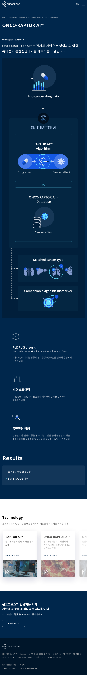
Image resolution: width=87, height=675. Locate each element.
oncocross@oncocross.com (50, 657)
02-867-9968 (27, 657)
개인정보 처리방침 (9, 665)
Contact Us (13, 623)
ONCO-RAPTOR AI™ (52, 17)
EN (77, 4)
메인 (4, 17)
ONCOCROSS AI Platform (30, 17)
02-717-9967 (10, 657)
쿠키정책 (21, 665)
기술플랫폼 (12, 17)
